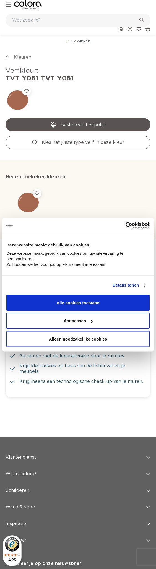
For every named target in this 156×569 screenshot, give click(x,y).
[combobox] (78, 20)
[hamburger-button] (8, 4)
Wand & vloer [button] (78, 507)
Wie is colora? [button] (78, 473)
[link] (28, 4)
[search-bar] (74, 20)
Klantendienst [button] (78, 457)
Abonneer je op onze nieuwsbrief (43, 563)
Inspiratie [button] (78, 523)
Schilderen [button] (78, 490)
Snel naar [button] (78, 540)
